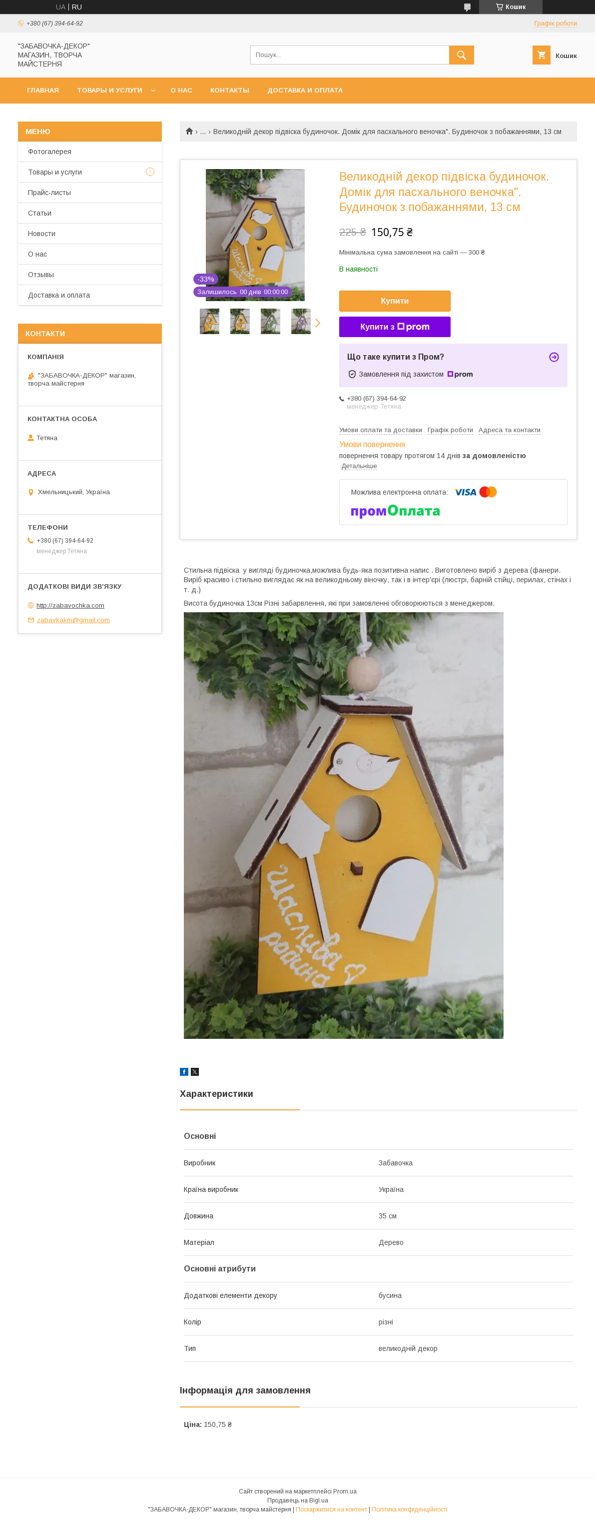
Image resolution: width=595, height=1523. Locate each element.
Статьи (39, 213)
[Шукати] (461, 55)
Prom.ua (345, 1491)
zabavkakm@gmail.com (73, 620)
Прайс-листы (49, 193)
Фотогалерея (49, 152)
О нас (181, 90)
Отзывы (41, 275)
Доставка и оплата (305, 90)
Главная (43, 90)
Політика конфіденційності (410, 1509)
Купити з (394, 327)
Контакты (229, 90)
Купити (395, 301)
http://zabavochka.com (70, 605)
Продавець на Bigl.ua (297, 1500)
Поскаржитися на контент (331, 1509)
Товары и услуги (109, 90)
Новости (41, 234)
